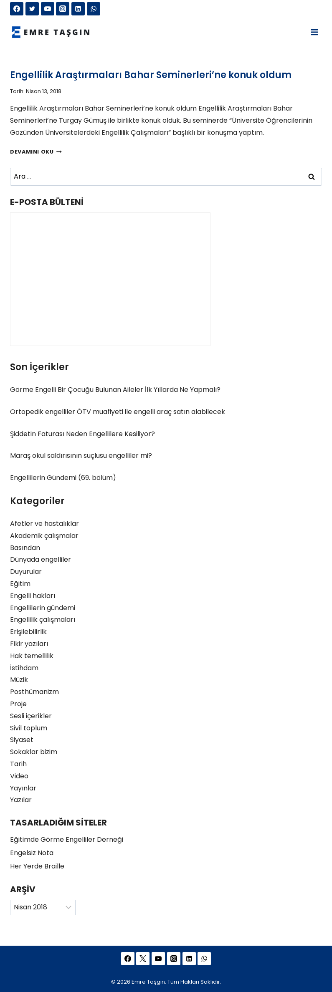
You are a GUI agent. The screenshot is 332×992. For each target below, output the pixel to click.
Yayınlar (23, 788)
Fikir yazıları (29, 644)
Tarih (18, 764)
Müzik (19, 679)
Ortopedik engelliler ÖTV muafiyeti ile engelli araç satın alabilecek (117, 411)
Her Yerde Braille (37, 866)
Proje (18, 704)
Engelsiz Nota (31, 853)
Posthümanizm (34, 692)
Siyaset (21, 740)
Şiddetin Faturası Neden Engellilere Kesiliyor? (82, 434)
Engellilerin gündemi (42, 608)
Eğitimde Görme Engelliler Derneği (66, 839)
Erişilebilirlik (28, 631)
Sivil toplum (28, 728)
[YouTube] (47, 8)
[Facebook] (16, 8)
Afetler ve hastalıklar (44, 523)
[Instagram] (62, 8)
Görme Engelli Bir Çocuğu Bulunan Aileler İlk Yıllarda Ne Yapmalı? (115, 389)
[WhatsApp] (93, 8)
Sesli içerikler (31, 716)
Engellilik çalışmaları (42, 619)
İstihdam (24, 668)
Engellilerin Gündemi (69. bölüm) (63, 477)
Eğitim (20, 583)
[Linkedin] (78, 8)
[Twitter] (32, 8)
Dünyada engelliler (40, 559)
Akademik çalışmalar (44, 535)
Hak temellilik (31, 656)
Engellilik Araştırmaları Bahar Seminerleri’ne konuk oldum (150, 74)
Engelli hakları (32, 596)
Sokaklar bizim (33, 752)
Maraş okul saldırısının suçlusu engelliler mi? (81, 455)
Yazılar (21, 800)
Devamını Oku (36, 151)
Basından (25, 548)
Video (19, 776)
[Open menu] (314, 31)
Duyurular (26, 571)
